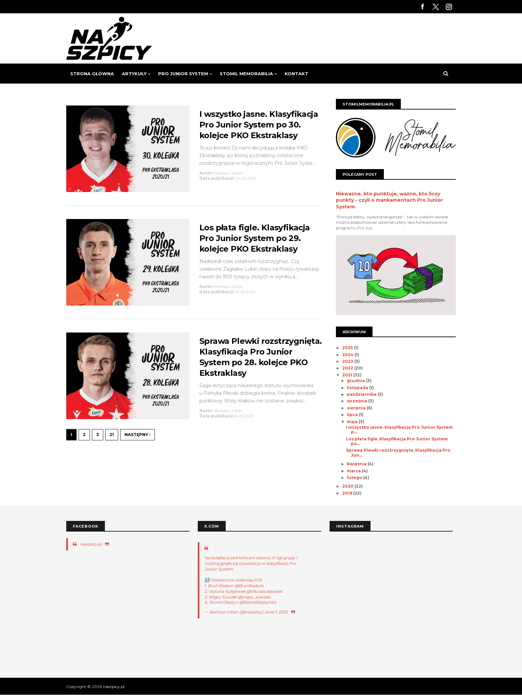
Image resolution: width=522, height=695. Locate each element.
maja (353, 421)
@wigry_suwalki (254, 596)
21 (112, 434)
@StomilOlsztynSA (257, 602)
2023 (348, 361)
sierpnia (357, 407)
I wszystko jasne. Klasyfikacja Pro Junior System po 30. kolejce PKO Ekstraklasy (258, 124)
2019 (347, 493)
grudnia (356, 380)
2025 (348, 347)
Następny (137, 434)
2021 (347, 374)
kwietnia (357, 463)
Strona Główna (92, 73)
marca (354, 470)
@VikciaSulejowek (264, 591)
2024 (348, 354)
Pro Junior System (183, 73)
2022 (348, 367)
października (362, 394)
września (357, 400)
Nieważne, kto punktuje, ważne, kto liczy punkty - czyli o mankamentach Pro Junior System (389, 200)
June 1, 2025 (276, 611)
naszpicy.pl (91, 544)
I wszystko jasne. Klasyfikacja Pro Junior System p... (399, 429)
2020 (348, 486)
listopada (358, 387)
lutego (355, 477)
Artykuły (134, 73)
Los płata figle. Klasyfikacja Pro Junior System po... (397, 441)
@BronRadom (249, 585)
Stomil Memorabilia (246, 73)
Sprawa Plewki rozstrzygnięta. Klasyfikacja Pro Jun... (398, 452)
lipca (353, 414)
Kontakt (296, 73)
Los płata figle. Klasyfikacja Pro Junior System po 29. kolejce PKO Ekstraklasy (254, 238)
